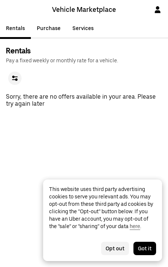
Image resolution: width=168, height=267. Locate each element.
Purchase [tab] (49, 28)
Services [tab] (83, 28)
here (135, 226)
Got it (145, 248)
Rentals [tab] (15, 28)
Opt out (115, 248)
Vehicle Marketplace (84, 9)
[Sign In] (157, 9)
